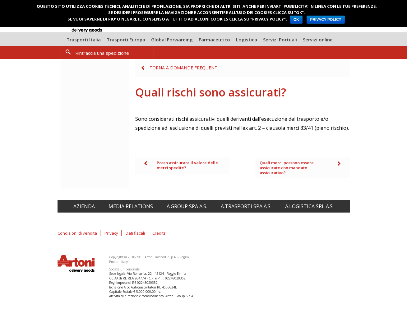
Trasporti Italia (84, 39)
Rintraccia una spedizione (102, 53)
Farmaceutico (214, 39)
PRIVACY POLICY (325, 19)
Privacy (111, 233)
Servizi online (318, 39)
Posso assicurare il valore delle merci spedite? (187, 165)
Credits (159, 233)
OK (296, 19)
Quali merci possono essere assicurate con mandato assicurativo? (287, 167)
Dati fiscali (135, 233)
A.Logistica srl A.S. (309, 206)
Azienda (84, 206)
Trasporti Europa (126, 39)
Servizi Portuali (280, 39)
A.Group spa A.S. (187, 206)
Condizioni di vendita (77, 233)
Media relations (131, 206)
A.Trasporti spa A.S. (246, 206)
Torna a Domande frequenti (184, 68)
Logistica (246, 39)
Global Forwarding (172, 39)
